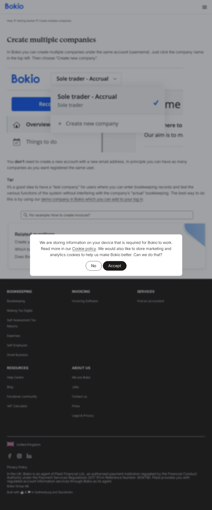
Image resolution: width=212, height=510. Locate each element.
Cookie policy (84, 248)
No (93, 265)
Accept (114, 265)
